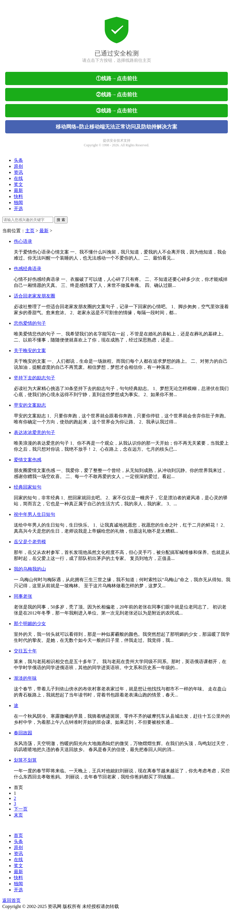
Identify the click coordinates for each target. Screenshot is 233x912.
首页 (18, 787)
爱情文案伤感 (27, 459)
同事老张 (23, 596)
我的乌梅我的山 (30, 569)
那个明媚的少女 (30, 623)
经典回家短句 (27, 487)
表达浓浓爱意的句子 (34, 432)
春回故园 (23, 732)
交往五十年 (25, 650)
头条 (18, 160)
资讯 (18, 172)
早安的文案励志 (30, 405)
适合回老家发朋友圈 (34, 295)
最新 (18, 190)
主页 (29, 230)
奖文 (18, 184)
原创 (18, 166)
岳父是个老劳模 (30, 541)
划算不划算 (25, 760)
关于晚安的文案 (30, 350)
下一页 (21, 809)
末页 (18, 815)
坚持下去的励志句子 (34, 377)
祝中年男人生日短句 (34, 514)
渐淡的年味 (25, 678)
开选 (18, 208)
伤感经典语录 (27, 268)
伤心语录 (23, 241)
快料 (18, 196)
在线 (18, 178)
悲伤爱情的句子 (30, 323)
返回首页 (11, 900)
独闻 (18, 202)
